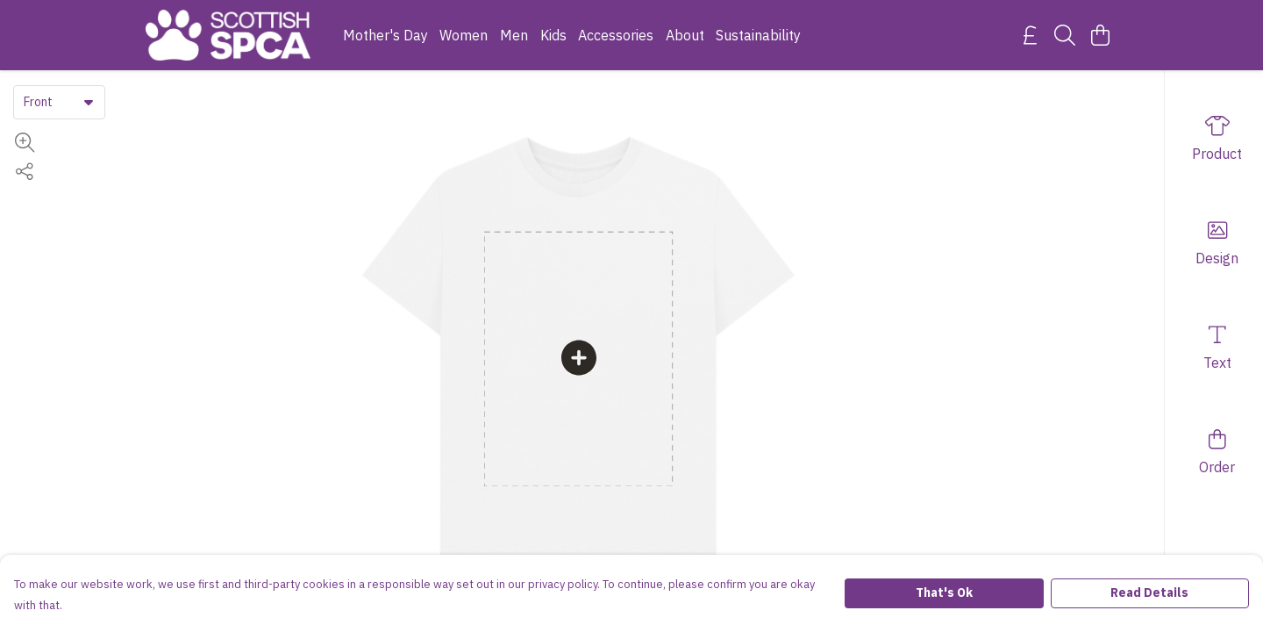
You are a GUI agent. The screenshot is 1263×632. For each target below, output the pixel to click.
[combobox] (59, 101)
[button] (88, 102)
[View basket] (1099, 35)
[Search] (1064, 35)
